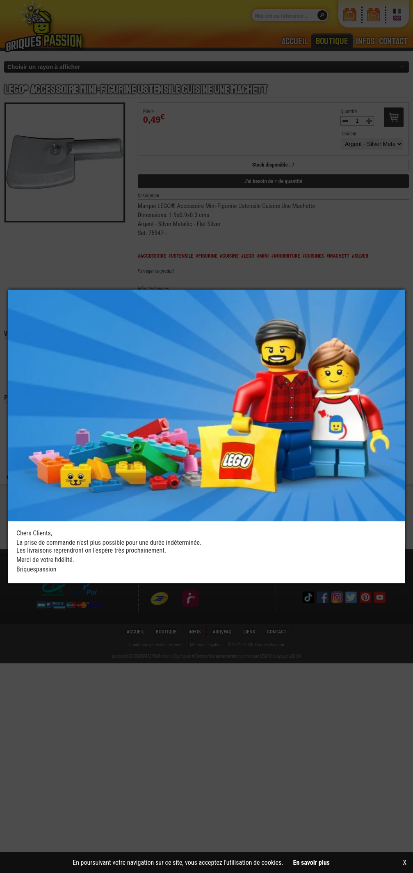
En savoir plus (311, 862)
